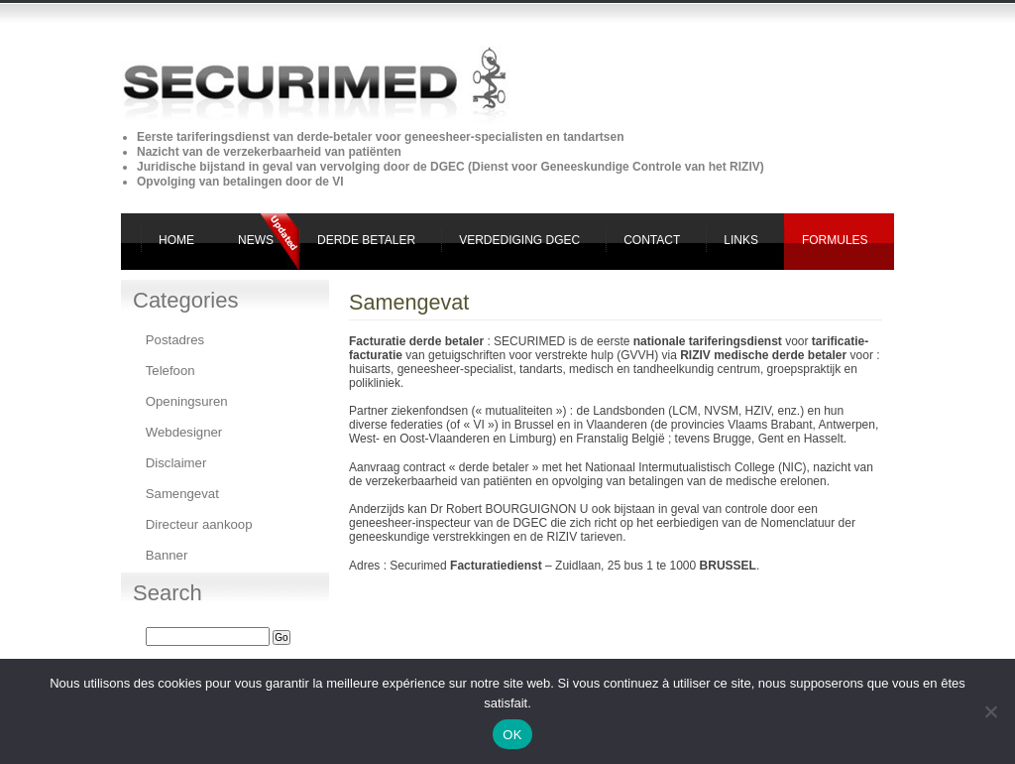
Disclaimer (176, 462)
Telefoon (170, 370)
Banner (167, 555)
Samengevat (182, 493)
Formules (835, 240)
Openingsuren (187, 401)
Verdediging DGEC (519, 240)
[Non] (990, 711)
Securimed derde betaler (97, 35)
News (256, 240)
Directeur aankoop (199, 524)
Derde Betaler (366, 240)
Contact (651, 240)
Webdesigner (184, 432)
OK (512, 734)
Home (176, 240)
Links (741, 240)
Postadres (175, 339)
